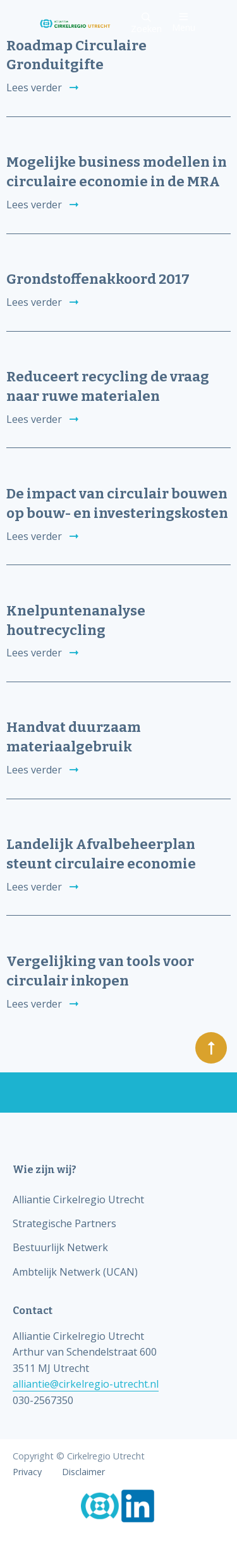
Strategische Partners (64, 1223)
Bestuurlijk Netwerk (60, 1247)
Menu (183, 22)
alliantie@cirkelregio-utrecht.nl (86, 1384)
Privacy (27, 1472)
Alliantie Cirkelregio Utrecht (78, 1199)
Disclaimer (83, 1472)
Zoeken (146, 23)
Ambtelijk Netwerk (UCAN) (75, 1272)
